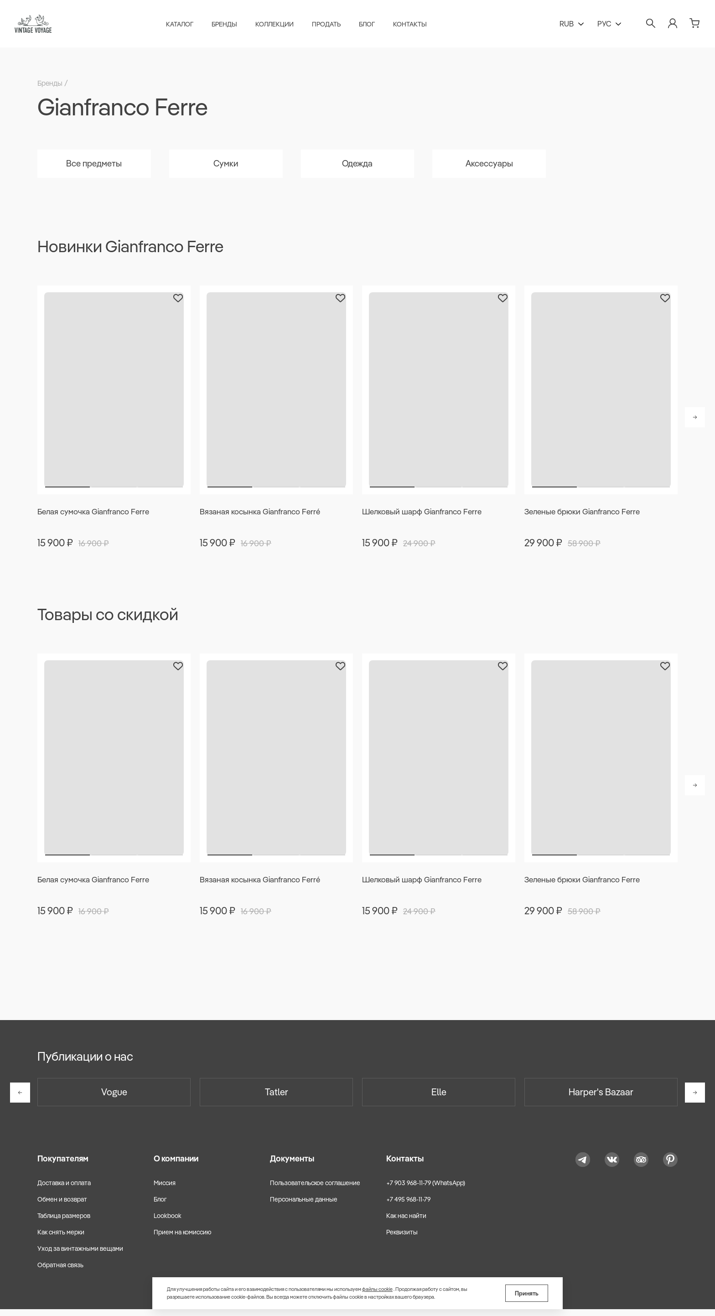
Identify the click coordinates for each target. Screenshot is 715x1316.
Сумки (226, 164)
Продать (329, 25)
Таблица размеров (63, 1222)
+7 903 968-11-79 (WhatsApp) (425, 1189)
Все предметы (94, 164)
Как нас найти (406, 1222)
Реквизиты (402, 1239)
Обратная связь (60, 1272)
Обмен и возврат (62, 1206)
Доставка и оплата (64, 1189)
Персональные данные (303, 1206)
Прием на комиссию (183, 1239)
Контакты (413, 25)
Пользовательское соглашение (315, 1189)
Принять (527, 1293)
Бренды (227, 25)
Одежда (357, 164)
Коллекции (277, 25)
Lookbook (167, 1222)
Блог (370, 25)
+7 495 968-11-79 (408, 1206)
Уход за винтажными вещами (80, 1255)
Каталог (182, 25)
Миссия (165, 1189)
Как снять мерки (60, 1239)
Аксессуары (489, 164)
